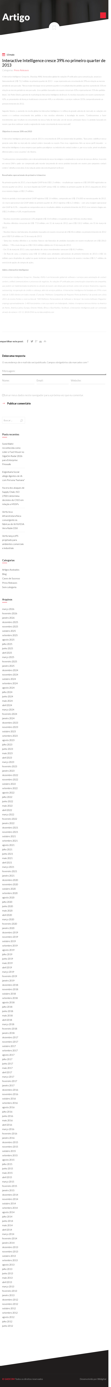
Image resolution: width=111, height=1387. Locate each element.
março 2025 (8, 657)
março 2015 (8, 1181)
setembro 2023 (10, 735)
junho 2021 (7, 853)
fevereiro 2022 (9, 818)
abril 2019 (7, 967)
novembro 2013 (10, 1251)
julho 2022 (7, 796)
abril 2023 (7, 757)
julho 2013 (7, 1269)
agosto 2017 (8, 1054)
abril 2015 (7, 1177)
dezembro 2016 (10, 1089)
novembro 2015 (10, 1146)
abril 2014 (7, 1229)
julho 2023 (7, 744)
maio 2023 (7, 753)
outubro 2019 (9, 941)
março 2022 (8, 814)
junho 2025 (7, 648)
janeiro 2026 (8, 617)
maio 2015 (7, 1172)
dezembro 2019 (10, 932)
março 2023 (8, 762)
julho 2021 (7, 849)
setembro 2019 (10, 945)
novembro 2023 (10, 727)
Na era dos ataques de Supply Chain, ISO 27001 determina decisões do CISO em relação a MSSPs (13, 495)
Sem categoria (9, 587)
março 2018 (8, 1024)
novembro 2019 (10, 936)
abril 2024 (7, 705)
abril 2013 (7, 1282)
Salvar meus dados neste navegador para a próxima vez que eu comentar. (44, 395)
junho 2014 (7, 1220)
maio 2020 (7, 910)
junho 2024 (7, 696)
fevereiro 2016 (9, 1133)
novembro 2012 (10, 1303)
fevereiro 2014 (9, 1238)
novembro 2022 (10, 779)
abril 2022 (7, 810)
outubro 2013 (9, 1255)
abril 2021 (7, 862)
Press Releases (21, 70)
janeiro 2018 (8, 1033)
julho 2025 (7, 644)
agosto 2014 (8, 1212)
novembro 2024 (10, 674)
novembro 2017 (10, 1041)
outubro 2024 (9, 678)
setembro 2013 (10, 1260)
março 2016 (8, 1129)
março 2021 (8, 866)
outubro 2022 (9, 783)
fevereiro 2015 (9, 1185)
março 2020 (8, 919)
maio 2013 (7, 1277)
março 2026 (8, 609)
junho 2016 (7, 1116)
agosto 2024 (8, 687)
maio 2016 (7, 1120)
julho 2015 (7, 1164)
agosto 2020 (8, 897)
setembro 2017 (10, 1050)
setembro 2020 (10, 893)
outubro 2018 (9, 993)
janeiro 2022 (8, 823)
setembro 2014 (10, 1207)
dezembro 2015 (10, 1142)
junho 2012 (7, 1325)
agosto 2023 (8, 740)
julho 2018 (7, 1006)
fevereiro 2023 (9, 766)
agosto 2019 (8, 949)
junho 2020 (7, 906)
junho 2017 (7, 1063)
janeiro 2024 (8, 718)
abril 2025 (7, 652)
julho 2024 (7, 692)
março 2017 (8, 1076)
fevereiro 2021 (9, 871)
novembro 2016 (10, 1094)
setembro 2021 (10, 840)
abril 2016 (7, 1124)
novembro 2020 (10, 884)
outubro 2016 (9, 1098)
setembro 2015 (10, 1155)
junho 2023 (7, 748)
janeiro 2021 (8, 875)
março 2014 (8, 1234)
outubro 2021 (9, 836)
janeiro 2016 (8, 1137)
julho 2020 (7, 901)
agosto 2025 (8, 639)
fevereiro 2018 (9, 1028)
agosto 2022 (8, 792)
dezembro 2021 (10, 827)
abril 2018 (7, 1019)
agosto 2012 (8, 1317)
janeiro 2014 (8, 1242)
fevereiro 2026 (9, 613)
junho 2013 (7, 1273)
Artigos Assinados (10, 569)
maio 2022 (7, 805)
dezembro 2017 (10, 1037)
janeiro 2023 (8, 770)
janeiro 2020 (8, 928)
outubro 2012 (9, 1308)
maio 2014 (7, 1225)
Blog (4, 574)
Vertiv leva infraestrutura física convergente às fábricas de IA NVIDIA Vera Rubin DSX (13, 519)
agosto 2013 (8, 1264)
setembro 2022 (10, 788)
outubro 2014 (9, 1203)
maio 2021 (7, 858)
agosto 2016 (8, 1107)
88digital (101, 1379)
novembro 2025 (10, 626)
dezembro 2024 (10, 670)
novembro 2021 (10, 831)
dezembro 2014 (10, 1194)
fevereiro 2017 (9, 1081)
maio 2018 (7, 1015)
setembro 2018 (10, 998)
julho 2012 (7, 1321)
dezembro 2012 (10, 1299)
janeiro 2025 (8, 665)
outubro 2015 (9, 1151)
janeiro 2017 (8, 1085)
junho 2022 (7, 801)
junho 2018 (7, 1011)
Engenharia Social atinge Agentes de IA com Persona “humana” (13, 475)
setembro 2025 (10, 635)
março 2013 (8, 1286)
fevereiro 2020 (9, 923)
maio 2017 (7, 1067)
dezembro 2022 (10, 775)
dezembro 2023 (10, 722)
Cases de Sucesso (11, 578)
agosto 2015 (8, 1159)
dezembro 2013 (10, 1247)
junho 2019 (7, 958)
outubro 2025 (9, 630)
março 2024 (8, 709)
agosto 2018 (8, 1002)
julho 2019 (7, 954)
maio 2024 (7, 700)
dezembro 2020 (10, 880)
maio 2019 (7, 963)
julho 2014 (7, 1216)
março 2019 (8, 971)
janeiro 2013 (8, 1295)
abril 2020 (7, 914)
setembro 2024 (10, 683)
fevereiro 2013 (9, 1290)
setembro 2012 (10, 1312)
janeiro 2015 (8, 1190)
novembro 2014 (10, 1199)
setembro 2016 (10, 1102)
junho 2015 (7, 1168)
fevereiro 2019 (9, 976)
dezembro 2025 (10, 622)
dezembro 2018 (10, 984)
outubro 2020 (9, 888)
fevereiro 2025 (9, 661)
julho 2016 (7, 1111)
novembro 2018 (10, 989)
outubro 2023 (9, 731)
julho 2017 (7, 1059)
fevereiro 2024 (9, 713)
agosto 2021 (8, 845)
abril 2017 (7, 1072)
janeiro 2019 (8, 980)
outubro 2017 (9, 1046)
